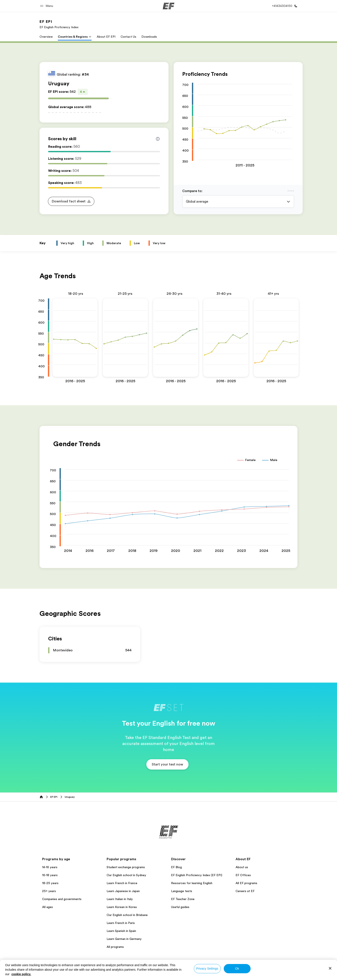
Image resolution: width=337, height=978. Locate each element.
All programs (115, 947)
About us (242, 867)
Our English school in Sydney (126, 875)
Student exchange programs (126, 867)
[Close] (330, 968)
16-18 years (50, 875)
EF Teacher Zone (183, 899)
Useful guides (180, 907)
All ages (47, 907)
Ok (237, 968)
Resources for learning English (191, 883)
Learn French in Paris (121, 923)
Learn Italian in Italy (120, 899)
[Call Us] (283, 6)
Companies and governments (61, 899)
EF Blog (176, 867)
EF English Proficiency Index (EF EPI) (196, 875)
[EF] (169, 6)
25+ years (49, 891)
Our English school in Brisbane (127, 915)
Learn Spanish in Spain (121, 931)
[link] (59, 24)
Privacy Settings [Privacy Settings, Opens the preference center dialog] (207, 968)
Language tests (181, 891)
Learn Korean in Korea (122, 907)
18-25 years (50, 883)
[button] (47, 6)
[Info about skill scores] (158, 139)
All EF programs (246, 883)
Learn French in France (122, 883)
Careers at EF (245, 891)
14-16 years (49, 867)
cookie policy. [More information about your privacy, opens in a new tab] (21, 974)
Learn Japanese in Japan (123, 891)
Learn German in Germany (124, 939)
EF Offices (243, 875)
